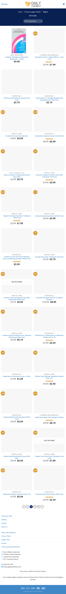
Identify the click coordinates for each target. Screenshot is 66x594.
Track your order (6, 516)
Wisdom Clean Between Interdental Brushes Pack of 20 (49, 377)
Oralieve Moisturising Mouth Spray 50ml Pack (17, 457)
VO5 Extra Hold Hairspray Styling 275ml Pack (17, 99)
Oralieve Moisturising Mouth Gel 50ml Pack (49, 216)
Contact (4, 523)
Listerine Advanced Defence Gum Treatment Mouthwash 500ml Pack (16, 336)
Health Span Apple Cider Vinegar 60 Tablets (49, 417)
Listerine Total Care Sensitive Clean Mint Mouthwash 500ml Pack (17, 299)
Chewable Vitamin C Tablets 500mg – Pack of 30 (49, 58)
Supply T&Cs (5, 540)
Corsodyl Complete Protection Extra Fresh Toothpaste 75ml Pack (49, 176)
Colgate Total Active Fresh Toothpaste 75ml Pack (49, 457)
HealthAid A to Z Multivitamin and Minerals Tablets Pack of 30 (49, 336)
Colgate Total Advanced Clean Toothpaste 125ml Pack (16, 217)
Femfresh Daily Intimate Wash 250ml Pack (49, 494)
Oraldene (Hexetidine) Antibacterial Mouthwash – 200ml (16, 58)
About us (4, 527)
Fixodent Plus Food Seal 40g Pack (17, 136)
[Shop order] (33, 21)
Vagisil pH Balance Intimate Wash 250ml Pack (16, 418)
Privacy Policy (6, 536)
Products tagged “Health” (32, 12)
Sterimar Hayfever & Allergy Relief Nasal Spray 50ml (17, 176)
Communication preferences (10, 547)
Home (20, 12)
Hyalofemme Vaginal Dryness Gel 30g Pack (49, 136)
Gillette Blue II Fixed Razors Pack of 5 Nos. (17, 376)
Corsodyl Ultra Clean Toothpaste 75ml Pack (49, 257)
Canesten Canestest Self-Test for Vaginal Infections (49, 299)
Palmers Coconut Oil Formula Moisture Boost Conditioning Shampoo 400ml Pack (16, 258)
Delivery (4, 520)
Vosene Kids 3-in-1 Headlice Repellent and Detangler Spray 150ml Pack (49, 99)
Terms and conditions (8, 532)
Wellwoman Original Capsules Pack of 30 (16, 494)
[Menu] (4, 4)
